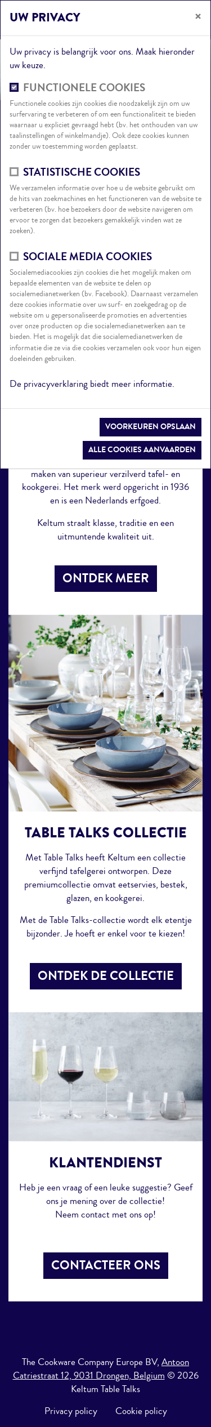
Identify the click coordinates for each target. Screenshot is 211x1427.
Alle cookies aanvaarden (142, 450)
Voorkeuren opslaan (150, 426)
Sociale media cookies (87, 257)
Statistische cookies (81, 172)
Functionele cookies (84, 88)
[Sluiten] (198, 17)
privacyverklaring (57, 384)
